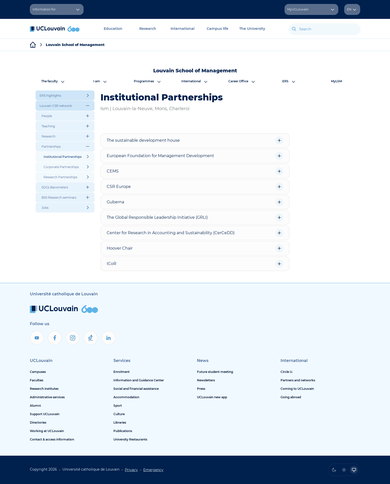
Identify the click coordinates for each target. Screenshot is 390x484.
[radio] (334, 470)
